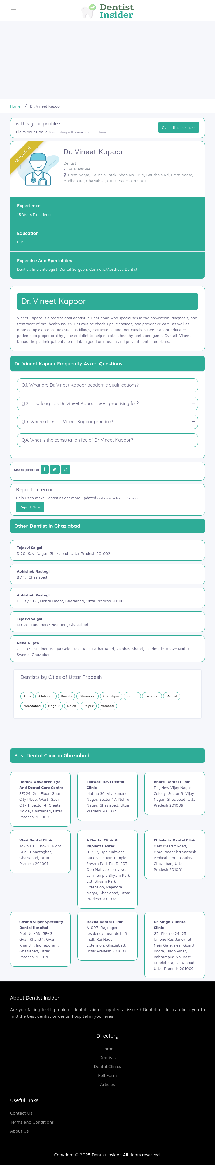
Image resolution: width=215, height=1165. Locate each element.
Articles (107, 1084)
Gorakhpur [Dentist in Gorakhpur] (111, 696)
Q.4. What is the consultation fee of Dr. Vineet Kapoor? (77, 440)
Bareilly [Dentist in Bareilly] (66, 696)
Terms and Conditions (32, 1121)
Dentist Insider (106, 1154)
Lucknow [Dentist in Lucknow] (152, 696)
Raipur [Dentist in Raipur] (89, 706)
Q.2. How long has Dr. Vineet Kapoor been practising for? (80, 403)
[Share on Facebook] (44, 469)
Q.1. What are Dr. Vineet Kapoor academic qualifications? (80, 385)
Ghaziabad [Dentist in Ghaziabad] (87, 696)
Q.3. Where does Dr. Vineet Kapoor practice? (67, 421)
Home (108, 1048)
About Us (19, 1130)
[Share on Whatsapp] (65, 469)
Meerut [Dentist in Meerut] (171, 696)
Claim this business (178, 127)
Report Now (30, 507)
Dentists (107, 1057)
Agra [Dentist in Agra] (27, 696)
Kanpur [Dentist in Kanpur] (132, 696)
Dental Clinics (107, 1066)
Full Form (107, 1075)
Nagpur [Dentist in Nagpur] (53, 706)
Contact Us (21, 1113)
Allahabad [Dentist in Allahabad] (45, 696)
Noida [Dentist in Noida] (71, 706)
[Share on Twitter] (54, 469)
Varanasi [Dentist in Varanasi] (107, 706)
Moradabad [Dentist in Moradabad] (32, 706)
